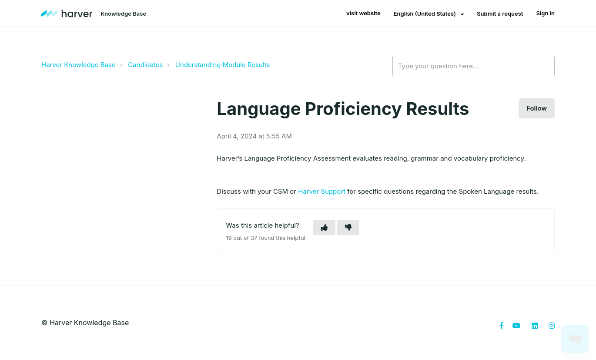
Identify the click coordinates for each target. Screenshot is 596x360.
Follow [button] (536, 108)
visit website (363, 13)
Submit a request (500, 13)
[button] (324, 227)
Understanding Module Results (222, 65)
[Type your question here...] (473, 66)
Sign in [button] (545, 13)
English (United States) (425, 14)
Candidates (145, 65)
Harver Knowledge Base (78, 65)
